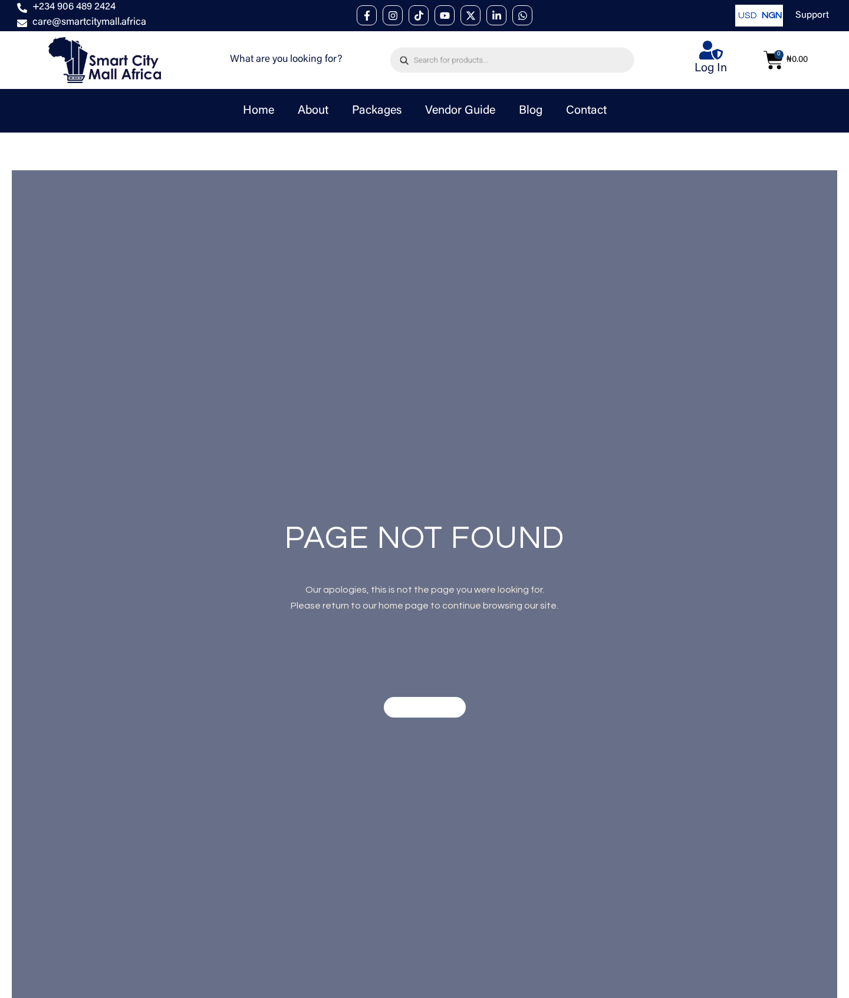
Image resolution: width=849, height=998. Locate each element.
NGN (770, 15)
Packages (377, 111)
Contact (586, 111)
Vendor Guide (460, 111)
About (313, 111)
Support (812, 15)
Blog (530, 111)
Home (258, 111)
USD (747, 15)
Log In (711, 68)
